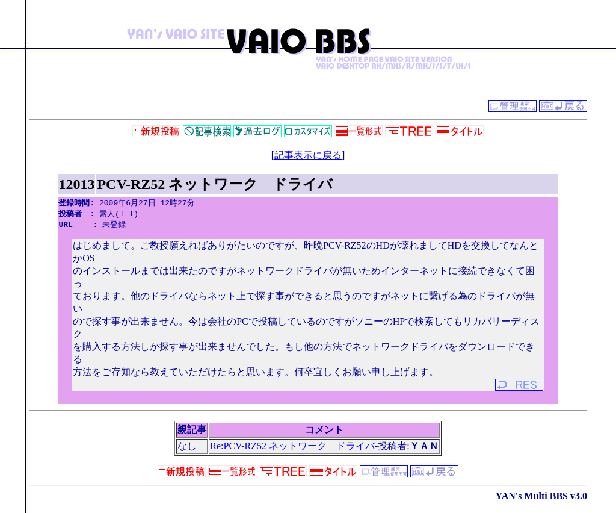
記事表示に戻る (308, 155)
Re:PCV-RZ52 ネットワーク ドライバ (292, 448)
